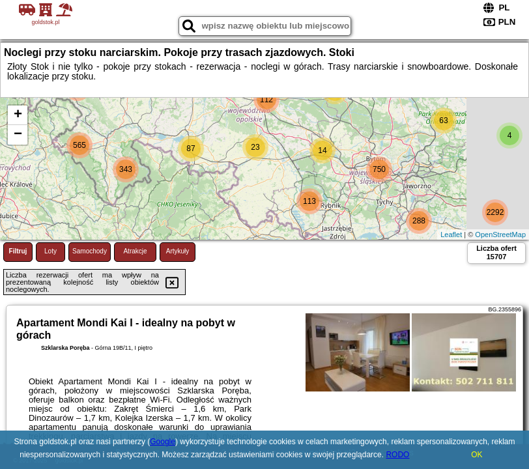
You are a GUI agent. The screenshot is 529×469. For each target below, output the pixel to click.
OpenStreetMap (500, 234)
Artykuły (178, 251)
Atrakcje (135, 251)
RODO (397, 454)
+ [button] (18, 115)
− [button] (18, 135)
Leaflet (451, 234)
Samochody (89, 251)
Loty (50, 251)
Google (162, 441)
